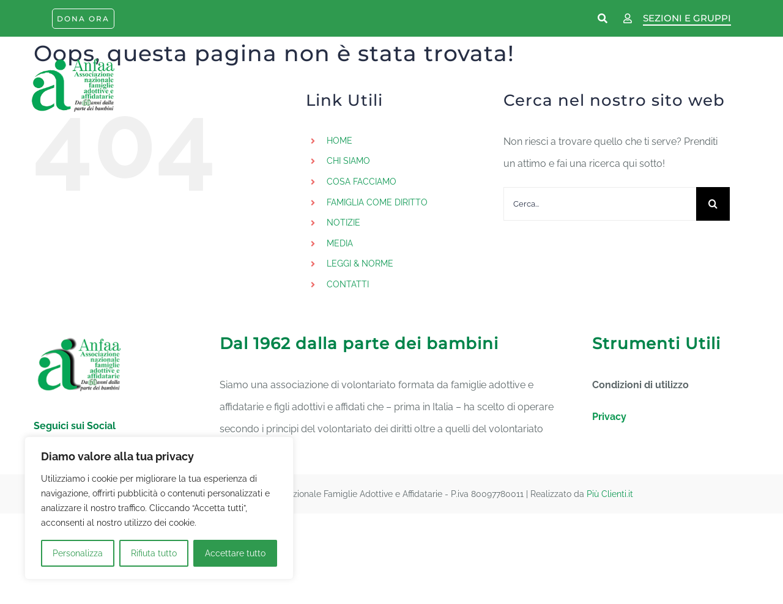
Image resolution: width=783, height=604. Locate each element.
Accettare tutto (235, 553)
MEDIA (340, 243)
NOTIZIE (343, 222)
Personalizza (78, 553)
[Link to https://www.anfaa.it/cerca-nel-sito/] (603, 19)
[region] (159, 508)
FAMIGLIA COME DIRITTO (377, 202)
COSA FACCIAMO (361, 181)
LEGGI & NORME (360, 263)
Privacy (609, 416)
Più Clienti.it (610, 494)
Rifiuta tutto (154, 553)
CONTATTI (348, 284)
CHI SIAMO (348, 161)
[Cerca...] (599, 204)
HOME (339, 140)
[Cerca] (713, 204)
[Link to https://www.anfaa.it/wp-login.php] (627, 19)
